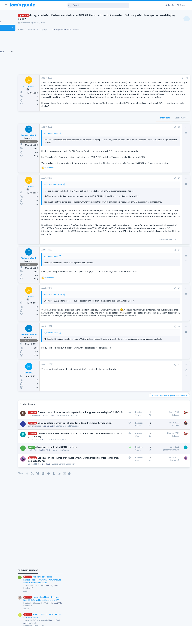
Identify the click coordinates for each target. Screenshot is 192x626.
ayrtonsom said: (67, 148)
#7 (130, 427)
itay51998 (49, 542)
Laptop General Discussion (161, 248)
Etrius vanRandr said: (69, 211)
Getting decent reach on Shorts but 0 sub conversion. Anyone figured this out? (169, 257)
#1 (138, 78)
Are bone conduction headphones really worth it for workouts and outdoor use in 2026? (168, 175)
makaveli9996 (50, 483)
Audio (152, 187)
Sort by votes (132, 132)
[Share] (134, 78)
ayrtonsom (41, 22)
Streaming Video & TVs (159, 221)
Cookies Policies (84, 622)
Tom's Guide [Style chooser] (167, 609)
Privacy (103, 622)
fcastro (47, 526)
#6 (130, 388)
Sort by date (116, 132)
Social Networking (157, 268)
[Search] (84, 5)
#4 (130, 299)
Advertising (63, 622)
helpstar (127, 477)
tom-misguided (51, 503)
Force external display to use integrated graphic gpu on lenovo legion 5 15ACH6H (61, 477)
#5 (130, 339)
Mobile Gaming (156, 282)
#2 (130, 142)
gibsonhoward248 (122, 539)
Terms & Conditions (124, 622)
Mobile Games (161, 274)
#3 (130, 204)
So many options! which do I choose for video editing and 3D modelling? (62, 497)
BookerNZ (48, 565)
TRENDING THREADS (154, 166)
